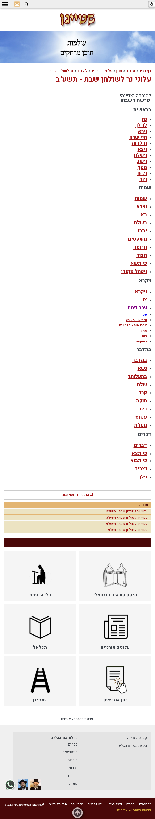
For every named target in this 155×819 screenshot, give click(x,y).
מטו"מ (140, 425)
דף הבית (145, 71)
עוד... (143, 505)
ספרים (73, 744)
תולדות (139, 143)
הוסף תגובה (68, 494)
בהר (144, 335)
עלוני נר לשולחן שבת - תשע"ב (103, 79)
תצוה (141, 255)
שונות (73, 783)
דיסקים (72, 775)
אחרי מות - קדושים (133, 325)
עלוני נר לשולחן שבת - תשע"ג (127, 517)
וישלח (140, 155)
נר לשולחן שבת (61, 71)
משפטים (137, 239)
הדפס (85, 494)
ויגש (142, 173)
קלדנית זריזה (137, 737)
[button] (26, 4)
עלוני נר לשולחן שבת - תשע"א (127, 523)
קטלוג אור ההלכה (64, 738)
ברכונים (72, 767)
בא (144, 214)
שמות (141, 198)
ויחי (143, 179)
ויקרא (141, 291)
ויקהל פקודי (134, 271)
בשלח (140, 222)
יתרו (142, 231)
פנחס (141, 417)
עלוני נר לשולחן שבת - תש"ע (128, 529)
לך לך (141, 125)
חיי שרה (138, 137)
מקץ (142, 167)
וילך (143, 477)
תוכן (119, 71)
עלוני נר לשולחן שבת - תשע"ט (127, 511)
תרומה (140, 247)
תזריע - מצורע (136, 320)
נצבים (140, 468)
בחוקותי (141, 341)
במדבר (139, 360)
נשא (142, 368)
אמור (143, 330)
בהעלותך (137, 376)
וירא (142, 131)
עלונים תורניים (101, 71)
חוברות (72, 760)
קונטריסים (70, 752)
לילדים (82, 71)
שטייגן (130, 71)
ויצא (142, 149)
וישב (142, 161)
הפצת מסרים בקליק (132, 745)
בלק (142, 409)
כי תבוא (138, 460)
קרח (142, 392)
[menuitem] (115, 576)
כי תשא (138, 263)
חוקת (141, 400)
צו (145, 299)
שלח (142, 384)
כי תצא (139, 453)
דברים (140, 445)
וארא (141, 206)
